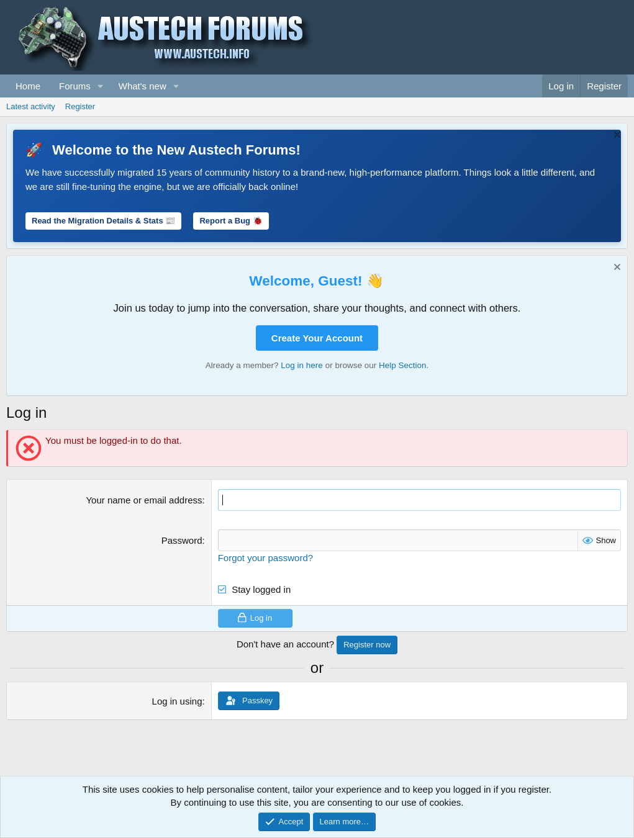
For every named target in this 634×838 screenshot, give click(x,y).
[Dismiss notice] (615, 136)
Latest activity (30, 106)
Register (80, 106)
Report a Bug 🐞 (230, 220)
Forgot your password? (265, 557)
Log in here (302, 365)
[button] (100, 85)
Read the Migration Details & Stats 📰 (103, 220)
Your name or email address (144, 500)
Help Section (403, 365)
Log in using (177, 701)
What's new (142, 86)
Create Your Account (317, 338)
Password (181, 540)
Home (28, 86)
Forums (75, 86)
